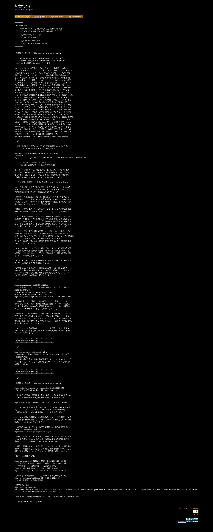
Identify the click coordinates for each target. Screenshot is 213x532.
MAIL (186, 516)
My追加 (195, 521)
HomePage (194, 516)
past (27, 9)
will (31, 9)
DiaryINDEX (19, 9)
